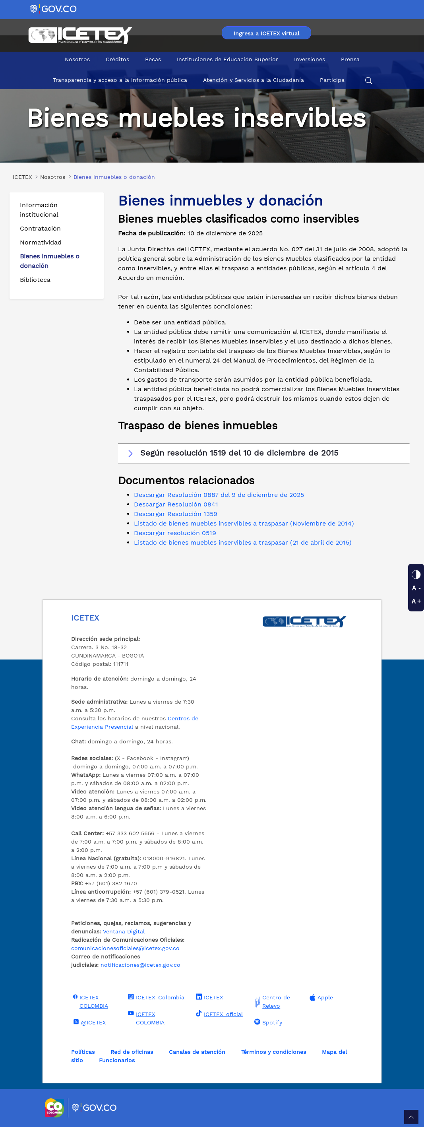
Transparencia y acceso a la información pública (120, 80)
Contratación (40, 228)
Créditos (117, 59)
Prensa (350, 59)
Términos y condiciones (273, 1052)
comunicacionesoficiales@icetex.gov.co (125, 948)
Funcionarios (117, 1060)
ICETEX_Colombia (155, 997)
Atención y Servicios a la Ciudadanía (253, 80)
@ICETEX (88, 1022)
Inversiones (309, 59)
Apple (320, 997)
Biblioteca (35, 279)
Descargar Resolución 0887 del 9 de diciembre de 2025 (219, 495)
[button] (264, 453)
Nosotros (77, 59)
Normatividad (41, 242)
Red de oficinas (131, 1052)
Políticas (83, 1052)
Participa (332, 80)
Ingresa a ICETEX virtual (266, 33)
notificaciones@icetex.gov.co (140, 965)
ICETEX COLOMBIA (89, 1001)
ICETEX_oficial (218, 1013)
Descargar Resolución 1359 (175, 514)
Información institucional (39, 209)
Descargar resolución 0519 (175, 533)
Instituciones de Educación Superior (227, 59)
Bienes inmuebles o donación (49, 261)
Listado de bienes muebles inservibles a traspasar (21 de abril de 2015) (243, 542)
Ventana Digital (124, 931)
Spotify (267, 1022)
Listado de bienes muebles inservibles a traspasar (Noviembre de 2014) (244, 523)
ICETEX (208, 997)
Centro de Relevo (271, 1001)
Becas (153, 59)
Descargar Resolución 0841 (176, 504)
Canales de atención (197, 1052)
